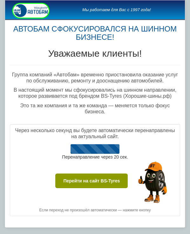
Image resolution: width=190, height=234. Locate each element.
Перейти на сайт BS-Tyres (91, 180)
